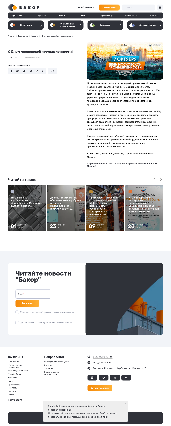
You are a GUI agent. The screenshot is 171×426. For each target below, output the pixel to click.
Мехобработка (14, 367)
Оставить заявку (109, 7)
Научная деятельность (18, 364)
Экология (48, 362)
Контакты (154, 15)
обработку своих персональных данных (54, 315)
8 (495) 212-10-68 (86, 7)
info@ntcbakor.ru (102, 355)
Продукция (17, 15)
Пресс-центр (106, 15)
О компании (13, 355)
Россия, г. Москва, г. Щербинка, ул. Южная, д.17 (119, 361)
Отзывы (11, 388)
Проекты (42, 15)
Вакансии (12, 371)
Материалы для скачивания (15, 359)
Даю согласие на (46, 315)
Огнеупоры (49, 358)
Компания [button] (129, 15)
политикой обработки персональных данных (53, 305)
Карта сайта (15, 392)
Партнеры (12, 381)
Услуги (62, 15)
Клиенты (12, 384)
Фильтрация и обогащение (56, 355)
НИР (83, 15)
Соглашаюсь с (47, 305)
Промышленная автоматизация (51, 366)
